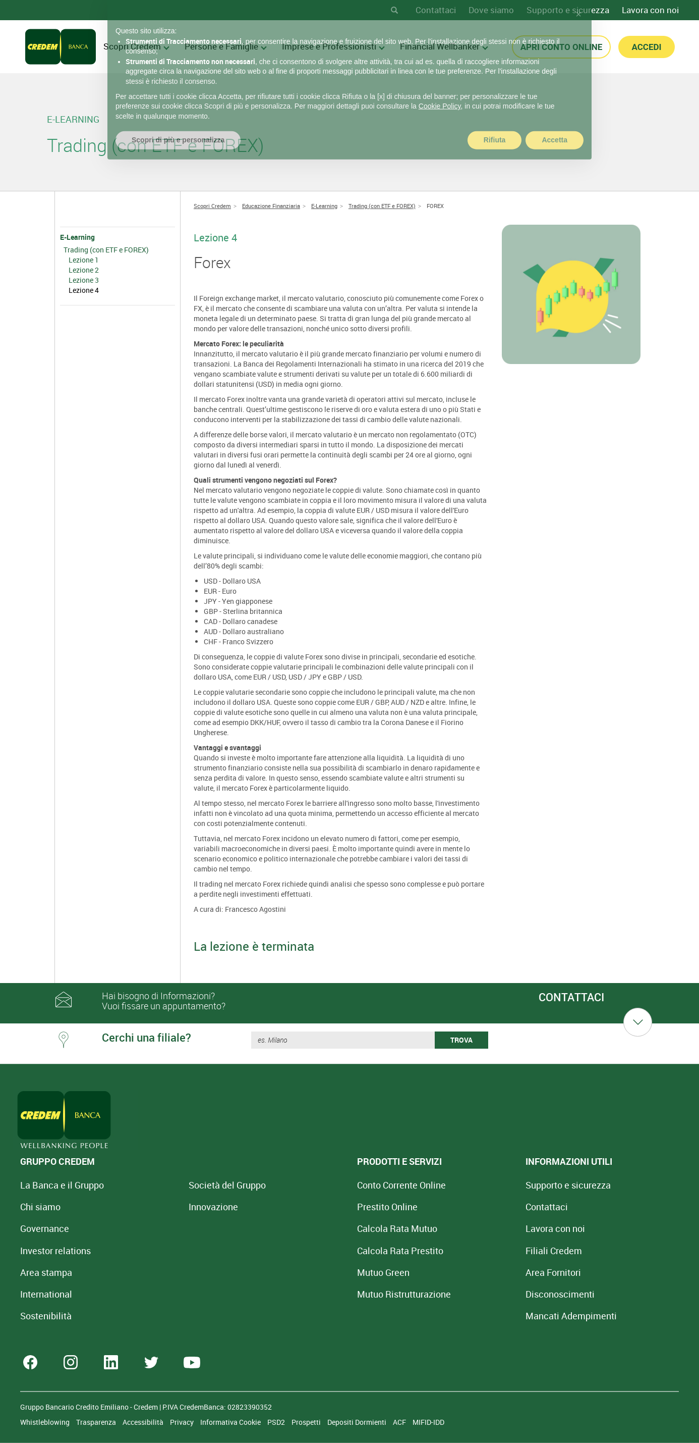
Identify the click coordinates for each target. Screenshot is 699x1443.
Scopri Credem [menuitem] (136, 46)
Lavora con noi (650, 10)
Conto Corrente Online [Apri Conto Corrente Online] (333, 1185)
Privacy (182, 1422)
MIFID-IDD (428, 1422)
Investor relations (55, 1251)
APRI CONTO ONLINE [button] (561, 47)
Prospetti (307, 1422)
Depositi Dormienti (357, 1422)
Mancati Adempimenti (470, 1316)
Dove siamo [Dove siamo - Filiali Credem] (491, 10)
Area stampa (46, 1272)
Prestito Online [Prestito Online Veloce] (319, 1207)
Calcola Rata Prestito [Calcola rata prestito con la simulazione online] (332, 1251)
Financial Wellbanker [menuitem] (444, 46)
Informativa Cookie (231, 1422)
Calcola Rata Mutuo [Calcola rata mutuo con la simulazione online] (329, 1228)
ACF (400, 1422)
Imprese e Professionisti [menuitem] (333, 46)
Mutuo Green (315, 1272)
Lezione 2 (84, 270)
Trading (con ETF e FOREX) (106, 249)
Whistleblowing (45, 1422)
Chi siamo (40, 1207)
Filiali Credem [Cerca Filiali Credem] (453, 1251)
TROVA (461, 1040)
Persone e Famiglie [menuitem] (226, 46)
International (46, 1294)
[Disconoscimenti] (459, 1294)
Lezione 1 (84, 260)
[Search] (394, 10)
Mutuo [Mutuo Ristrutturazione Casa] (336, 1294)
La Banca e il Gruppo (62, 1185)
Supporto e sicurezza (568, 10)
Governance (44, 1228)
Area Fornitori (452, 1272)
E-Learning (77, 237)
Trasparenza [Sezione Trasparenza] (97, 1422)
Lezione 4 (84, 290)
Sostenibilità (46, 1316)
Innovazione (179, 1207)
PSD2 (276, 1422)
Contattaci (436, 10)
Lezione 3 (84, 280)
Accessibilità (144, 1422)
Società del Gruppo (193, 1185)
